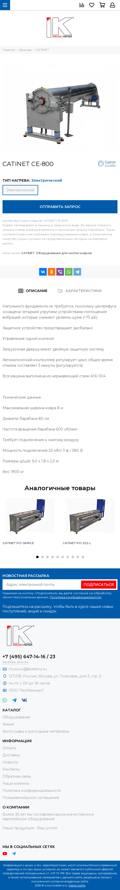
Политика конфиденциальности (75, 597)
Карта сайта (77, 885)
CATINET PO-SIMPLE (18, 543)
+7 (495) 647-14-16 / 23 (29, 656)
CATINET (27, 253)
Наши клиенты (16, 783)
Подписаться (99, 584)
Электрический (20, 190)
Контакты (11, 769)
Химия (8, 724)
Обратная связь (17, 776)
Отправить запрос (60, 206)
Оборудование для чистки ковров (64, 253)
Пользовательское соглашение (31, 797)
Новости (10, 762)
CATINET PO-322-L (77, 543)
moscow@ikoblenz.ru (28, 669)
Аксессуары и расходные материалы (36, 731)
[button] (37, 557)
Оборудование (16, 717)
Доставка (11, 755)
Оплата (9, 748)
